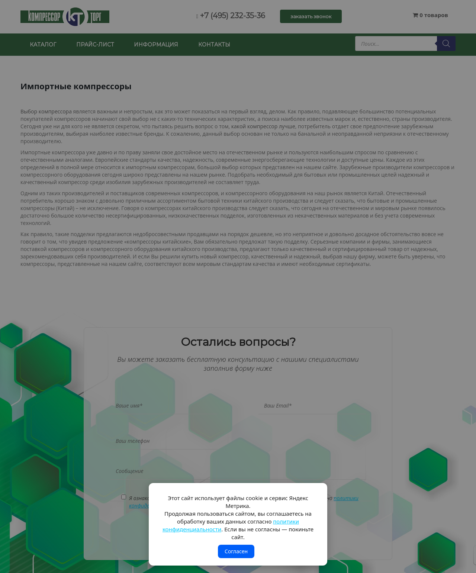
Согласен (236, 551)
